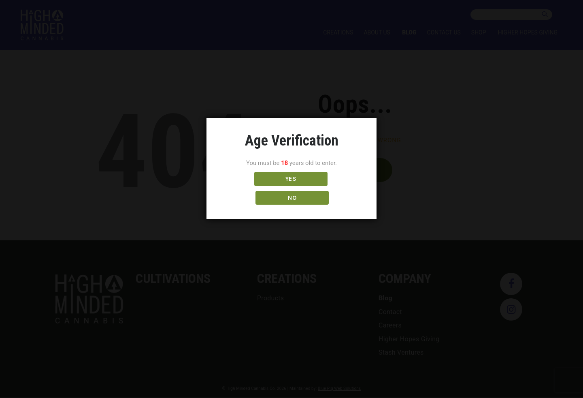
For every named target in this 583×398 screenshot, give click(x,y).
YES (255, 188)
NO (327, 188)
